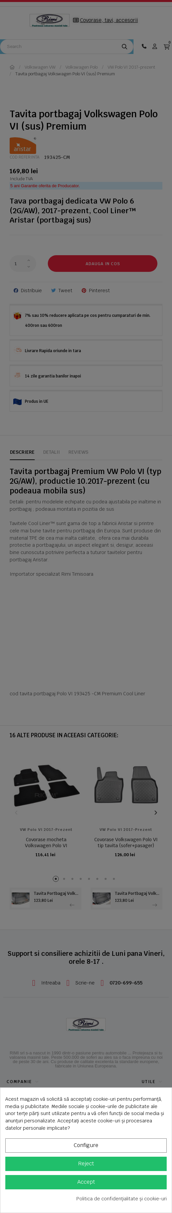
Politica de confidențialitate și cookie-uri (121, 1199)
